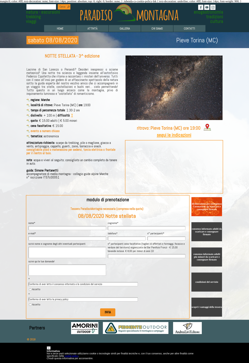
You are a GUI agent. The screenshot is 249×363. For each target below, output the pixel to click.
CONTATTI (189, 28)
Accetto (36, 289)
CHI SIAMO (157, 28)
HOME (60, 28)
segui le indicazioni (174, 135)
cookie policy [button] (71, 356)
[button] (49, 348)
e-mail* (32, 233)
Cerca (62, 6)
